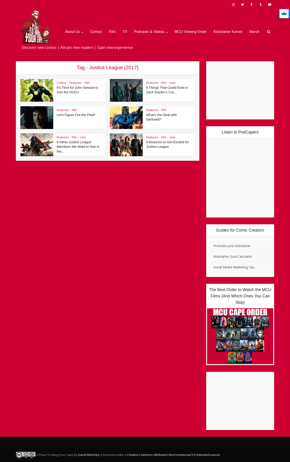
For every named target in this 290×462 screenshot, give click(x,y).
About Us (72, 32)
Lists (172, 83)
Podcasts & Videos (149, 32)
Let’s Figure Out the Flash (76, 115)
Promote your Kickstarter (232, 246)
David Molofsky (88, 455)
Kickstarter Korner (228, 32)
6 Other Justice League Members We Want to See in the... (78, 146)
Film (112, 32)
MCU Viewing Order (191, 32)
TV (125, 32)
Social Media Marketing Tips (234, 267)
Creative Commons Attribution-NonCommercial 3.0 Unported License (173, 455)
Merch (254, 32)
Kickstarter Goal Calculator (232, 256)
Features (75, 83)
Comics (96, 32)
